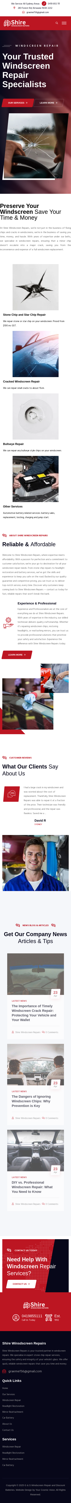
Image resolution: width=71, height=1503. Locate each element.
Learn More (17, 655)
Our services (18, 103)
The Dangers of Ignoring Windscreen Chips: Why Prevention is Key (31, 1103)
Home (5, 1388)
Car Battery (8, 1418)
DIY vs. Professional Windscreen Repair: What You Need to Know (32, 1188)
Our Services (8, 1394)
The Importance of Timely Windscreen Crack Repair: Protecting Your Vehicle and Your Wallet (34, 1015)
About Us (7, 1424)
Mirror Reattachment (12, 1412)
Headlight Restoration (13, 1406)
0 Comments (52, 1034)
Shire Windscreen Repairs (27, 1034)
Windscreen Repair (11, 1400)
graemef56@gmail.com (38, 12)
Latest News (19, 1003)
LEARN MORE (49, 103)
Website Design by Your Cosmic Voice (35, 1490)
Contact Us (21, 1284)
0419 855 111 (54, 4)
